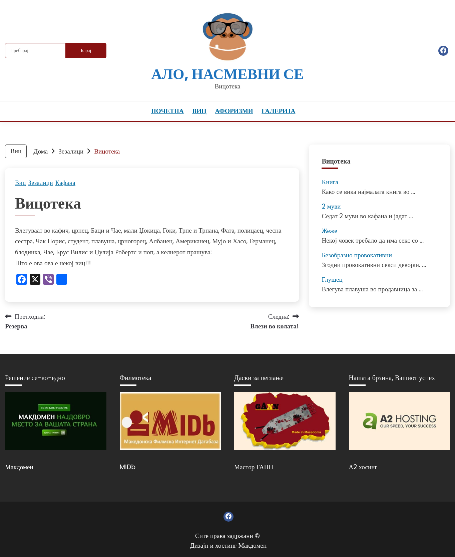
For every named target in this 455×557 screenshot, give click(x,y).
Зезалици (40, 183)
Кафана (65, 183)
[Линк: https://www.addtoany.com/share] (61, 280)
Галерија (278, 110)
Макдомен (19, 467)
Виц (199, 110)
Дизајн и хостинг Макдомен (228, 545)
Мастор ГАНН (253, 467)
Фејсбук (443, 51)
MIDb (128, 467)
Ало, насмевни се (227, 74)
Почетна (167, 110)
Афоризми (234, 110)
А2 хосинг (363, 467)
